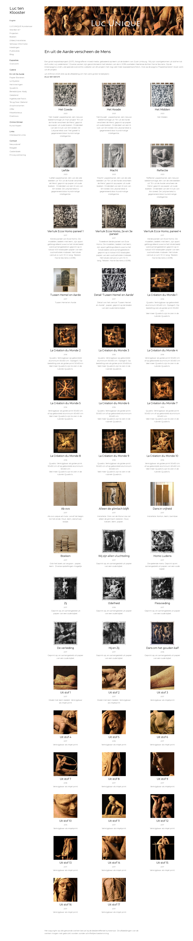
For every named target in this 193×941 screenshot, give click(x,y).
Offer (12, 109)
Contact (13, 141)
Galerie (13, 70)
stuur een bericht (52, 76)
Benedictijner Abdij (18, 91)
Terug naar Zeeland (18, 102)
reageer (13, 148)
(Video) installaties (18, 40)
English (13, 21)
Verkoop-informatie (18, 44)
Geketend (14, 95)
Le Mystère (14, 81)
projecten (14, 33)
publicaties (15, 51)
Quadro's (14, 88)
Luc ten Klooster (17, 10)
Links (12, 131)
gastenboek (15, 151)
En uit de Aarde (17, 74)
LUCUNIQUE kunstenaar (21, 26)
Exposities (14, 60)
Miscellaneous (16, 112)
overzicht (14, 63)
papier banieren (17, 77)
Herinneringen (16, 84)
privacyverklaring (18, 155)
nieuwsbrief (15, 144)
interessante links (18, 135)
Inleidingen (15, 47)
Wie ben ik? (15, 30)
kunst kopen (15, 125)
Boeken (13, 37)
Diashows (14, 116)
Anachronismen (17, 105)
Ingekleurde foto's (18, 98)
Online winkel (16, 122)
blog (12, 54)
